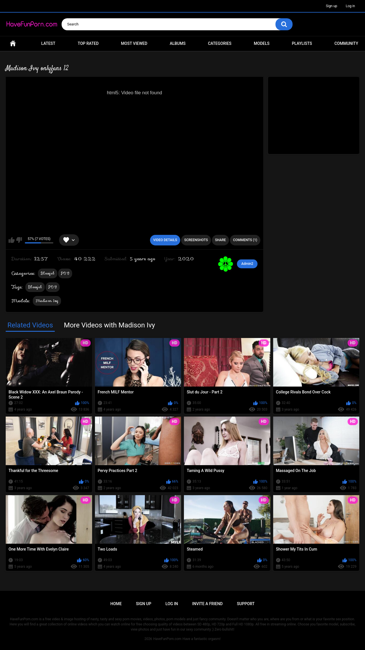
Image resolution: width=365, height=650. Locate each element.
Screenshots (196, 240)
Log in (350, 6)
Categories (219, 43)
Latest (48, 43)
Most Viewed (134, 43)
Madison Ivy (47, 300)
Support (246, 603)
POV (65, 273)
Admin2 (247, 264)
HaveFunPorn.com (167, 639)
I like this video (12, 240)
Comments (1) (245, 240)
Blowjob (47, 273)
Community (346, 43)
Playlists (302, 43)
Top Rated (88, 43)
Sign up (331, 6)
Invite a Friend (207, 603)
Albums (178, 43)
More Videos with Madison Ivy (109, 325)
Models (261, 43)
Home (13, 43)
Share (220, 240)
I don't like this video (19, 240)
